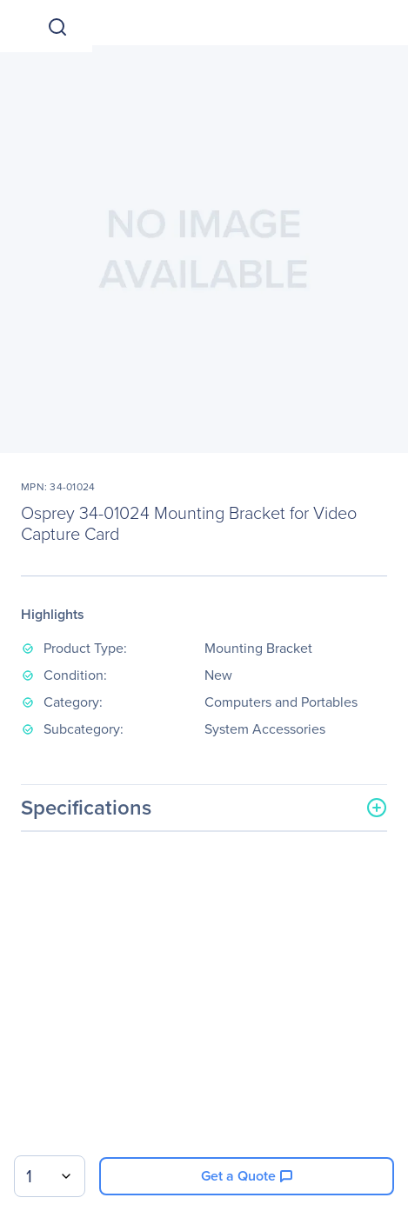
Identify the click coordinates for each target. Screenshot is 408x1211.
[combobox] (49, 1176)
